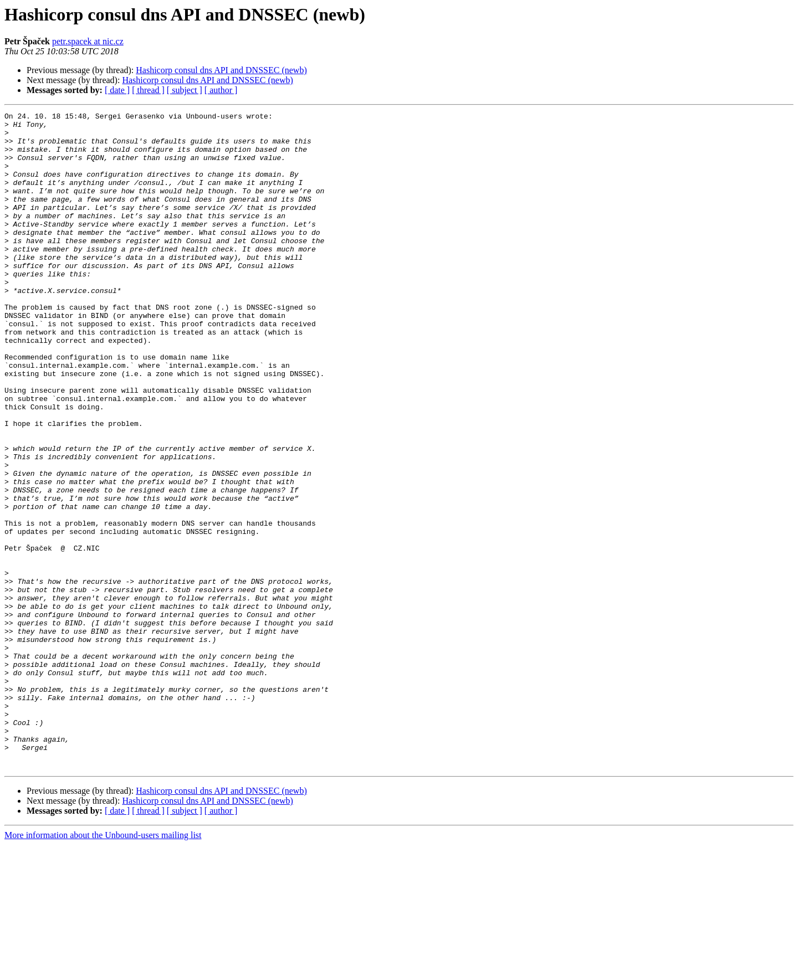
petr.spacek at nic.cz (88, 41)
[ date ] (117, 90)
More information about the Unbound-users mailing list (103, 966)
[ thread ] (148, 90)
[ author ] (221, 90)
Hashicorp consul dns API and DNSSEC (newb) (221, 70)
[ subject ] (184, 90)
